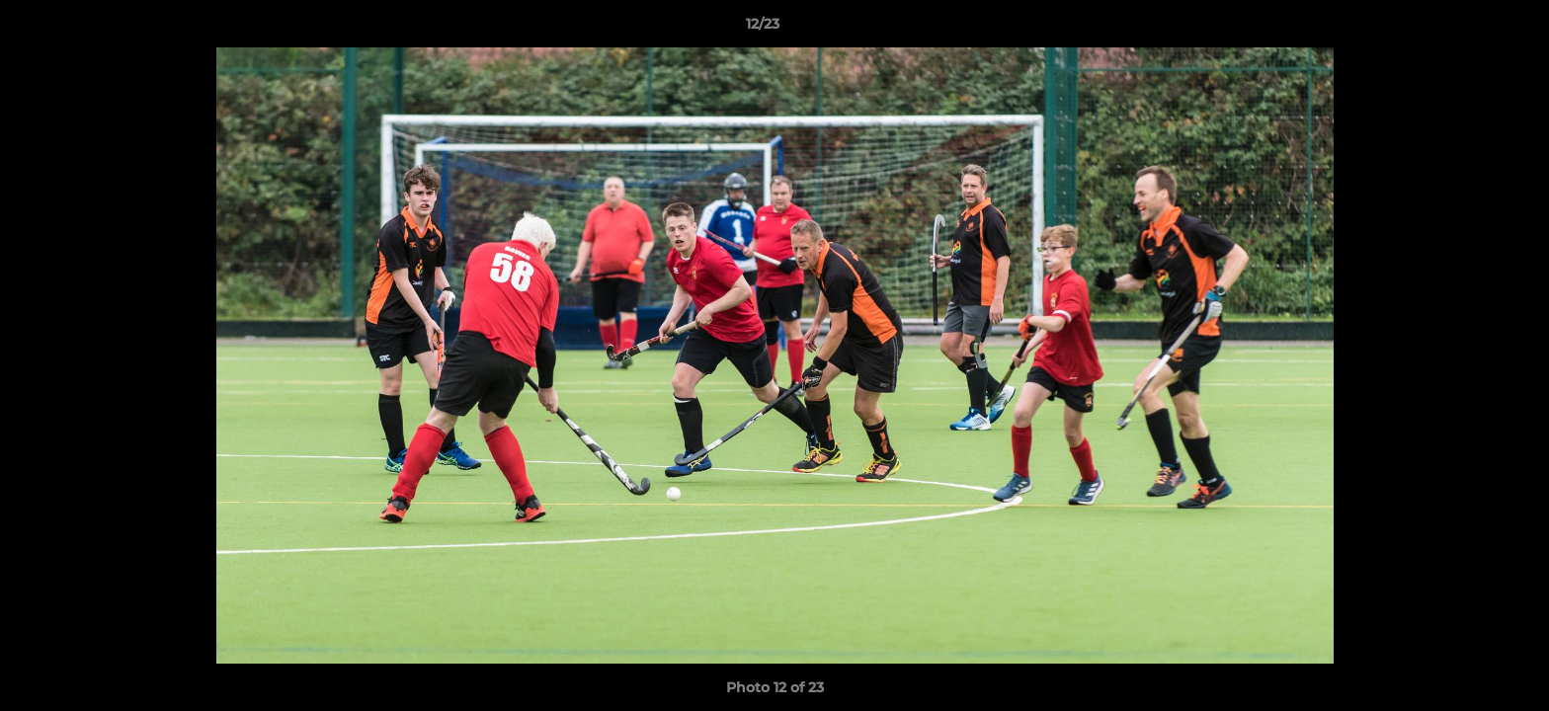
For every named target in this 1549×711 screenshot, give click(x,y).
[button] (1466, 29)
